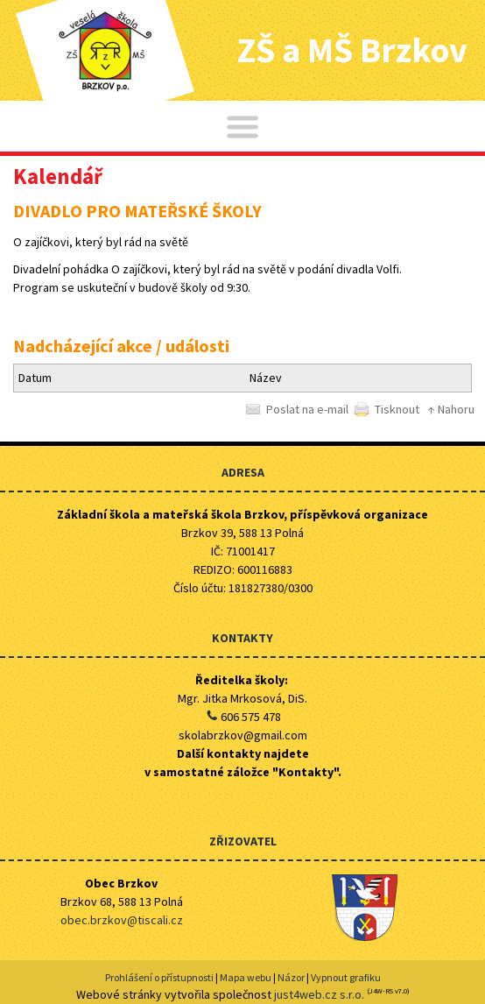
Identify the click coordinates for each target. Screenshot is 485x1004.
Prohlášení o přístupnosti (159, 977)
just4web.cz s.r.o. (319, 994)
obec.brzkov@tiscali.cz (121, 920)
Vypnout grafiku (346, 977)
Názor (291, 977)
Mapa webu (245, 977)
